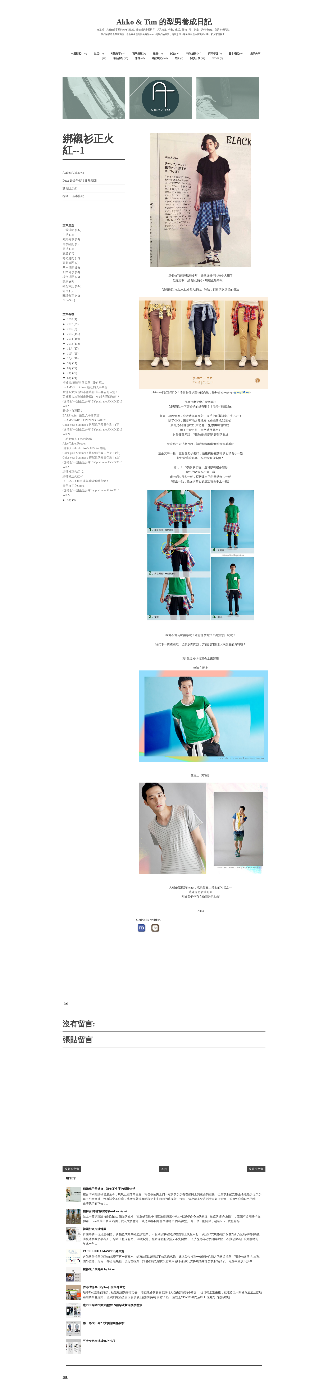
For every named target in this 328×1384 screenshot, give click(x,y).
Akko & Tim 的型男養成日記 (164, 22)
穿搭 (155, 53)
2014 (70, 338)
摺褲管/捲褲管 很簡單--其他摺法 (83, 382)
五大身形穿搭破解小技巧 (99, 1341)
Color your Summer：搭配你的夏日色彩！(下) (91, 424)
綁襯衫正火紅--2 (73, 471)
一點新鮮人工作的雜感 (77, 439)
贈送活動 (211, 896)
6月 (69, 378)
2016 (70, 329)
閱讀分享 (195, 58)
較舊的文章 (256, 1169)
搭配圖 (208, 892)
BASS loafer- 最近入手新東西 (81, 415)
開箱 (137, 58)
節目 (177, 58)
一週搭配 (76, 53)
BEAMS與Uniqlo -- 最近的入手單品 (85, 387)
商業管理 (213, 53)
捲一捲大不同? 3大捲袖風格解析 (104, 1323)
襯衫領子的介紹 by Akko (99, 1269)
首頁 (164, 1169)
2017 (70, 324)
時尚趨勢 (191, 53)
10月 (70, 358)
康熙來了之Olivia (74, 485)
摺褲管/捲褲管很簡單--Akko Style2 (105, 1211)
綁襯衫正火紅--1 (73, 476)
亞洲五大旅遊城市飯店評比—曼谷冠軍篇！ (90, 392)
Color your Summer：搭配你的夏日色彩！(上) (91, 457)
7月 (69, 373)
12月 (70, 348)
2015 (70, 334)
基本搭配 (234, 53)
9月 (69, 363)
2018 (70, 319)
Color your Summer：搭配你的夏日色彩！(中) (91, 453)
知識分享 (116, 53)
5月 (69, 500)
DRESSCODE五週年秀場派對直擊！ (86, 481)
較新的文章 (72, 1169)
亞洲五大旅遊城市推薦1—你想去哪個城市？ (91, 396)
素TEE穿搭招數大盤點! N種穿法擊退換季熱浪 (112, 1305)
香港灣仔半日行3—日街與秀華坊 (104, 1287)
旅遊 (172, 53)
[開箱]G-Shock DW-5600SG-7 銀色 (84, 448)
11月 (70, 353)
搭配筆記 (157, 58)
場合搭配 (118, 58)
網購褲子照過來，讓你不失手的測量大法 (109, 1188)
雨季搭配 (137, 53)
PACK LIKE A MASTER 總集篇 (103, 1251)
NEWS (215, 58)
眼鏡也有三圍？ (73, 410)
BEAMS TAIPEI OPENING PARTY (84, 420)
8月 (69, 368)
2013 (70, 343)
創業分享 (255, 53)
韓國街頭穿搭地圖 (94, 1229)
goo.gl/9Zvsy (242, 392)
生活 (96, 53)
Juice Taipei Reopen (74, 443)
